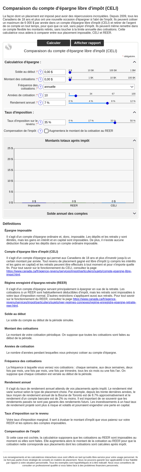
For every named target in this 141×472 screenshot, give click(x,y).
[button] (70, 62)
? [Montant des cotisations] (40, 79)
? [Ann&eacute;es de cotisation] (40, 95)
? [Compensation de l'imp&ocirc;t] (40, 131)
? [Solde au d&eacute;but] (40, 72)
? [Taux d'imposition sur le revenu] (40, 122)
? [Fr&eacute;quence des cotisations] (40, 86)
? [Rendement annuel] (40, 102)
